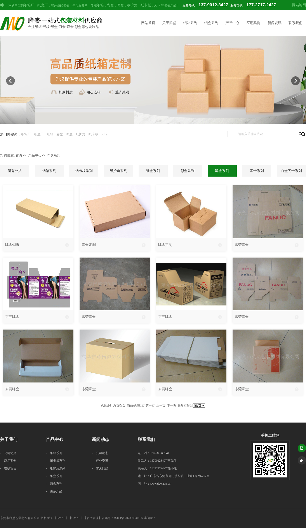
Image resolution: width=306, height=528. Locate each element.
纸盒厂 (42, 5)
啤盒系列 (53, 155)
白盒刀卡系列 (291, 171)
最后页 (182, 405)
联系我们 (296, 23)
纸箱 (100, 5)
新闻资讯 (275, 23)
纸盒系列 (211, 23)
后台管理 (92, 518)
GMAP (75, 518)
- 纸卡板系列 (55, 460)
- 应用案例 (8, 460)
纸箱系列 (190, 23)
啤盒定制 (89, 245)
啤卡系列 (257, 171)
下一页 (171, 405)
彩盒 (110, 5)
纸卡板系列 (84, 171)
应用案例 (253, 23)
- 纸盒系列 (54, 476)
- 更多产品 (54, 491)
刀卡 (157, 5)
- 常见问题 (100, 468)
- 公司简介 (8, 453)
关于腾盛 (169, 23)
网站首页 (148, 23)
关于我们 (8, 439)
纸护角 (132, 5)
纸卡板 (146, 5)
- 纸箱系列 (54, 453)
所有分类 (15, 171)
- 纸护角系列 (55, 468)
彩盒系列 (188, 171)
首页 (19, 155)
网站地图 (299, 5)
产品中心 (232, 23)
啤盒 (120, 5)
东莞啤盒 (242, 245)
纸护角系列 (118, 171)
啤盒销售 (12, 245)
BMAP (61, 518)
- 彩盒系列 (54, 483)
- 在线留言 (8, 468)
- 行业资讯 (100, 460)
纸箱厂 (29, 5)
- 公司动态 (100, 453)
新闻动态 (100, 439)
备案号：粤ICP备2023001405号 (122, 518)
